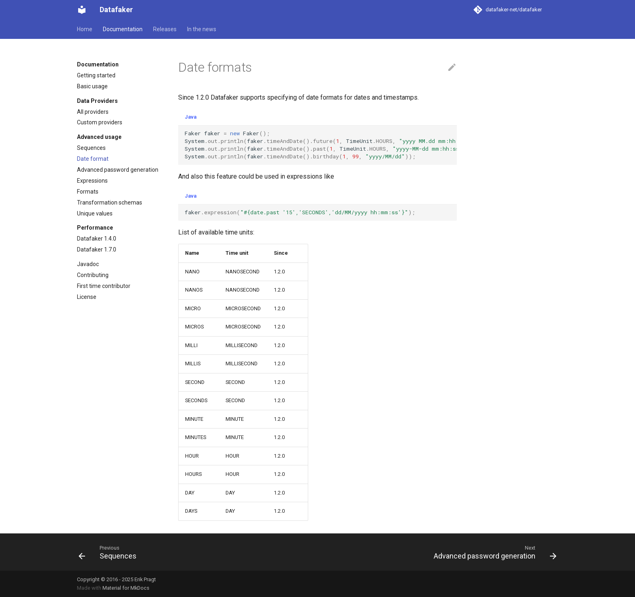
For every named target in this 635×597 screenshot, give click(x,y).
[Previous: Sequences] (109, 552)
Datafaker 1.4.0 (96, 238)
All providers (93, 112)
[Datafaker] (82, 10)
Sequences (91, 148)
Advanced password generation (117, 169)
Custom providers (99, 122)
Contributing (93, 275)
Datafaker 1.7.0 (96, 249)
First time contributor (103, 286)
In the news (201, 29)
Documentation (123, 29)
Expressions (92, 180)
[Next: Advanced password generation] (493, 552)
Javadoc (88, 264)
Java (190, 117)
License (86, 297)
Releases (165, 29)
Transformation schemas (109, 202)
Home (84, 29)
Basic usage (92, 86)
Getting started (96, 75)
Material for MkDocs (125, 588)
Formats (87, 191)
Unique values (95, 213)
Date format (93, 159)
